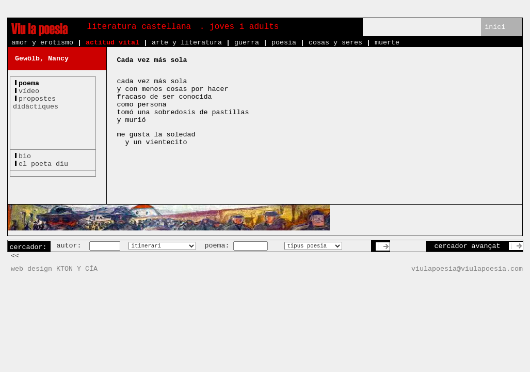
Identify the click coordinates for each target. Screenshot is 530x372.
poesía (283, 43)
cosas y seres (335, 43)
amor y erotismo (42, 43)
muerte (387, 43)
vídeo (29, 91)
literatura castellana (139, 27)
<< (15, 256)
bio (25, 156)
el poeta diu (43, 164)
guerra (246, 43)
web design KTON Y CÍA (54, 269)
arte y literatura (187, 43)
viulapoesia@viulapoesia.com (467, 269)
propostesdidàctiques (35, 103)
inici (495, 27)
